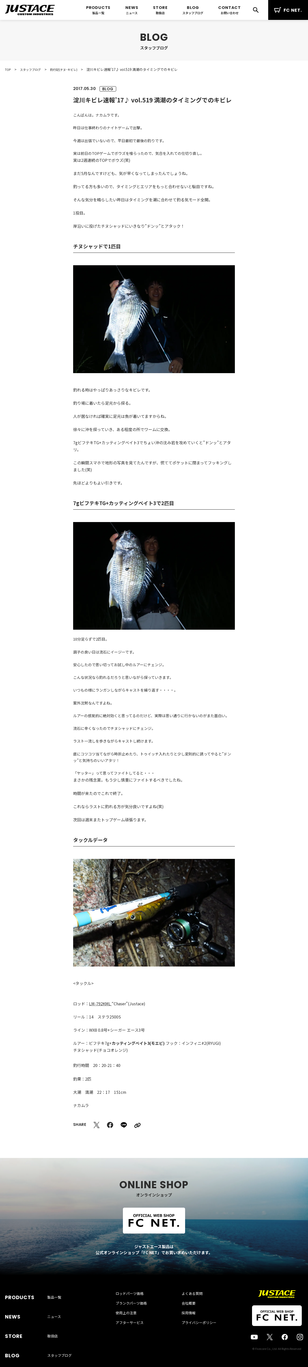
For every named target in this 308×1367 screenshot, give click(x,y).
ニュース (132, 13)
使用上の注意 (131, 1323)
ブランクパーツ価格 (136, 1313)
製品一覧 (98, 13)
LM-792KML (100, 1004)
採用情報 (184, 1323)
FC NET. (288, 10)
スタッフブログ (192, 13)
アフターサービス (135, 1332)
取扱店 (160, 13)
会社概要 (184, 1313)
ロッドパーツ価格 (135, 1303)
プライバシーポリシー (194, 1332)
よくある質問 (187, 1303)
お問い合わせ (230, 13)
